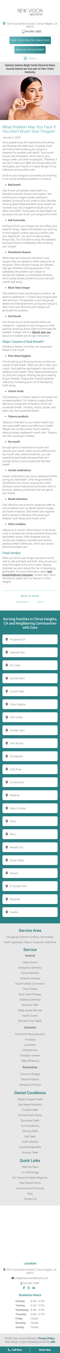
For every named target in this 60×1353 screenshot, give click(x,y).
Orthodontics (30, 1050)
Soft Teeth (30, 1136)
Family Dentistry (30, 972)
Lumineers (30, 1044)
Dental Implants (30, 1079)
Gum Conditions (30, 1125)
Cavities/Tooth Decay (30, 1115)
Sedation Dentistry (30, 999)
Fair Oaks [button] (15, 665)
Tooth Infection (30, 1141)
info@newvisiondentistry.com (30, 1278)
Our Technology (30, 1172)
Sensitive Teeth (30, 1004)
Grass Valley (17, 860)
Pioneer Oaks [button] (17, 730)
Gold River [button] (15, 769)
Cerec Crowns (30, 962)
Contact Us (30, 1198)
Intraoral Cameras (30, 978)
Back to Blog (30, 596)
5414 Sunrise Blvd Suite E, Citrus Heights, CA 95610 (30, 25)
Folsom (14, 873)
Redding (14, 795)
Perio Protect (30, 988)
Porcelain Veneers (30, 1055)
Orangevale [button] (16, 756)
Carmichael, (47, 937)
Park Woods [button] (16, 743)
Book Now (45, 1349)
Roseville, (38, 942)
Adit (53, 1341)
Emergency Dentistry (30, 967)
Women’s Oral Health (30, 1020)
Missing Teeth (30, 1131)
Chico (13, 821)
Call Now (15, 1349)
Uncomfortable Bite (30, 1147)
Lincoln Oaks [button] (17, 691)
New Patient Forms (30, 1182)
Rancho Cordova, (30, 937)
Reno (13, 834)
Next (40, 601)
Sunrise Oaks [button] (17, 678)
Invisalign (30, 1039)
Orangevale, (13, 937)
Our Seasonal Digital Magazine (30, 1177)
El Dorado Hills (18, 886)
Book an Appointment (30, 49)
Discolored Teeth (30, 1120)
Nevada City (16, 847)
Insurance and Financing (30, 1188)
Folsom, (28, 942)
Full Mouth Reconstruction (30, 1034)
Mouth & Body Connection (30, 983)
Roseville (15, 899)
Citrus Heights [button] (18, 704)
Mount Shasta (18, 808)
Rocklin (14, 912)
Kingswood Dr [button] (18, 639)
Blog (30, 1193)
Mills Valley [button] (16, 717)
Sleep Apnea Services (30, 1010)
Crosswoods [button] (17, 782)
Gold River (50, 942)
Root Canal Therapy (30, 994)
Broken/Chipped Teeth (30, 1099)
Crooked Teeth (30, 1109)
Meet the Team (30, 1166)
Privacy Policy (46, 1338)
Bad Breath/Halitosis (30, 1104)
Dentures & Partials (30, 1084)
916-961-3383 (31, 31)
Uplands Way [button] (17, 652)
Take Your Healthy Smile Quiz (30, 40)
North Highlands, (13, 942)
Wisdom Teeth (30, 1152)
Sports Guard (30, 1015)
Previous (22, 601)
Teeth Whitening (30, 1060)
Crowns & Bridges (30, 1074)
